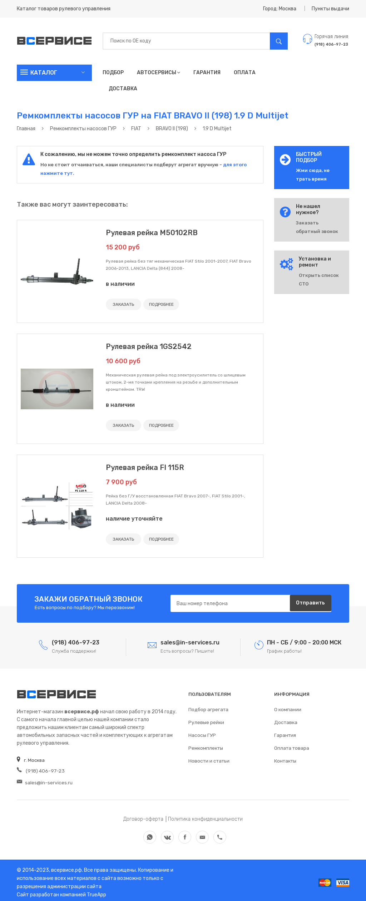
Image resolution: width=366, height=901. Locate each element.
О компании (287, 707)
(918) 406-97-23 (39, 768)
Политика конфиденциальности (205, 815)
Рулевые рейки (205, 720)
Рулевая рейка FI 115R (145, 466)
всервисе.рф (66, 866)
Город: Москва (279, 9)
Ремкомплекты (205, 745)
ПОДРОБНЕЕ (158, 304)
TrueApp (96, 890)
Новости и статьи (208, 758)
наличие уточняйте (134, 517)
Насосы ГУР (201, 732)
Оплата (245, 73)
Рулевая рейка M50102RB (152, 232)
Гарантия (207, 73)
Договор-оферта (143, 815)
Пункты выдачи (330, 9)
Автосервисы (158, 73)
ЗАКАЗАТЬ (122, 304)
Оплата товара (291, 745)
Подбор (113, 73)
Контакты (285, 758)
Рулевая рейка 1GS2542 (149, 345)
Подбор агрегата (208, 707)
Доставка (123, 89)
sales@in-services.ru (44, 779)
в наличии (120, 283)
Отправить (309, 601)
